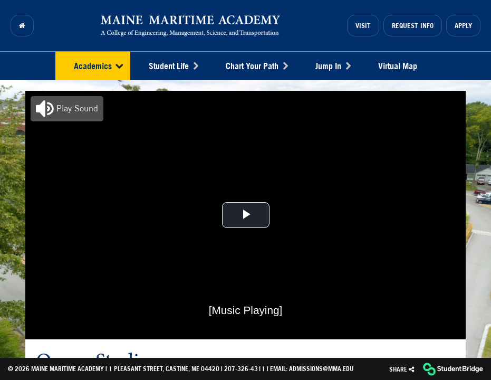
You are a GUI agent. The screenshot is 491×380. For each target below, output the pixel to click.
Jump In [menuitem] (333, 66)
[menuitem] (22, 25)
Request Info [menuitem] (413, 26)
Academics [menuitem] (98, 66)
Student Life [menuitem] (173, 66)
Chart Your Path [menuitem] (257, 66)
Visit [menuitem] (363, 26)
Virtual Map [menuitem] (397, 66)
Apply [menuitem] (463, 26)
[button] (67, 108)
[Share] (401, 369)
